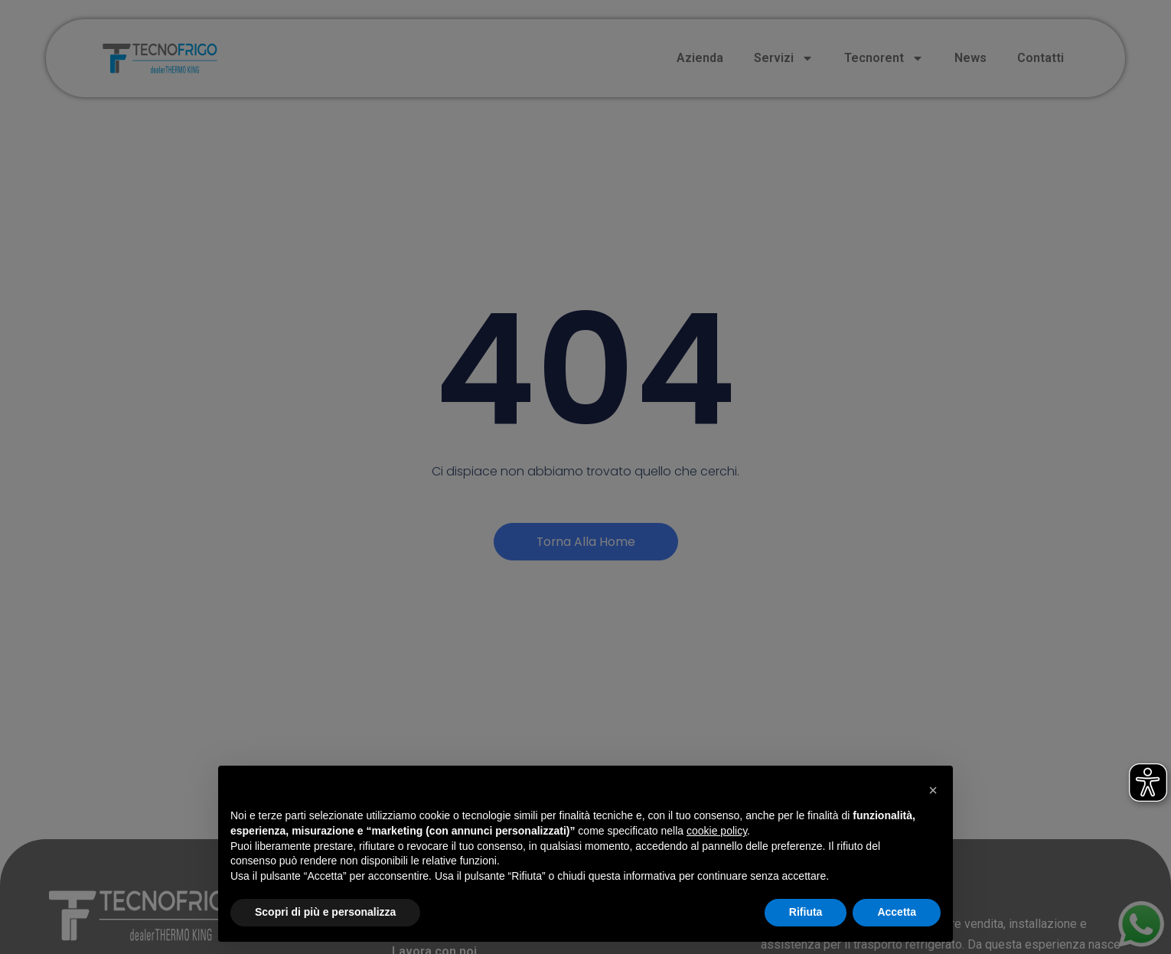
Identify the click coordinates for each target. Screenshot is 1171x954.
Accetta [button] (896, 912)
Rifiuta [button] (806, 912)
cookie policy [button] (717, 831)
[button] (933, 790)
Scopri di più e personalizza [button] (325, 912)
